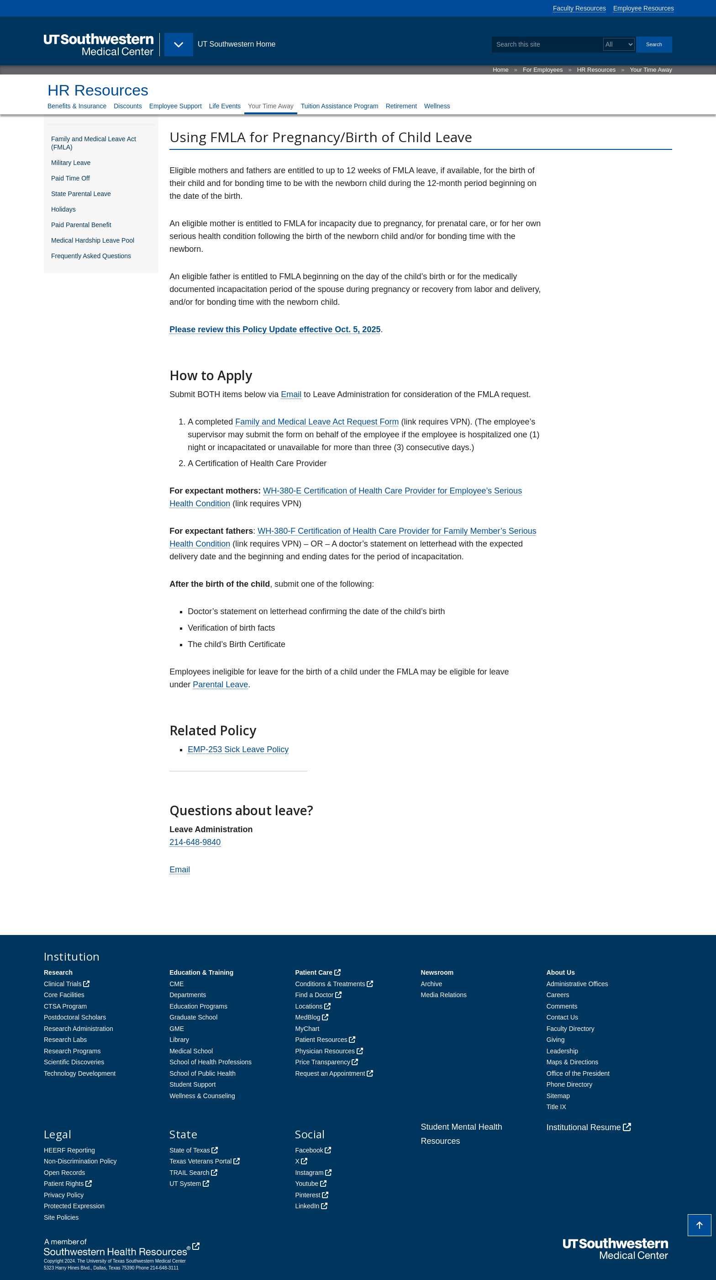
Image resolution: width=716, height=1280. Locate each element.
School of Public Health (202, 1073)
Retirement (401, 106)
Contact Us (562, 1017)
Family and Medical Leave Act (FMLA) (93, 143)
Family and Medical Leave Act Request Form (317, 421)
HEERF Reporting (69, 1150)
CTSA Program (65, 1006)
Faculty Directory (571, 1028)
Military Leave (70, 162)
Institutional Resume (584, 1127)
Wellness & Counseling (202, 1095)
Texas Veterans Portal (200, 1161)
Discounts (128, 106)
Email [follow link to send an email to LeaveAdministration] (291, 394)
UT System (185, 1183)
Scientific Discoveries (74, 1062)
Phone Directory (569, 1084)
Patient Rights (64, 1183)
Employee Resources (643, 8)
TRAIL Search (189, 1172)
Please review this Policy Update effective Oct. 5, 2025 (274, 329)
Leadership (562, 1051)
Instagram (309, 1172)
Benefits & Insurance (76, 106)
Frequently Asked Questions (91, 256)
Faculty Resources (579, 8)
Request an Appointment (330, 1073)
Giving (556, 1039)
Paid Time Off (70, 178)
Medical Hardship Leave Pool (92, 240)
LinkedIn (307, 1206)
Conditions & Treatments (330, 984)
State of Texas (189, 1150)
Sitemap (558, 1095)
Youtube (306, 1183)
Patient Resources (321, 1039)
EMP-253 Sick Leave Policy (238, 749)
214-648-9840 (195, 842)
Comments (562, 1006)
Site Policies (61, 1217)
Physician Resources (325, 1051)
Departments (187, 995)
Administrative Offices (577, 984)
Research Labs (65, 1039)
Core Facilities (64, 995)
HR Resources (596, 69)
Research (58, 972)
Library (179, 1039)
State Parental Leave (81, 193)
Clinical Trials (62, 984)
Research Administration (78, 1028)
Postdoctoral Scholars (75, 1017)
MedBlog (307, 1017)
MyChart (307, 1028)
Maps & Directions (573, 1062)
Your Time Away (651, 69)
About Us (561, 972)
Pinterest (307, 1195)
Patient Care (313, 972)
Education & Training (201, 972)
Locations (308, 1006)
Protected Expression (74, 1206)
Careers (558, 995)
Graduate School (193, 1017)
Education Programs (198, 1006)
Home (501, 69)
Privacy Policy (64, 1195)
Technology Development (80, 1073)
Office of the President (578, 1073)
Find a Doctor (314, 995)
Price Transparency (322, 1062)
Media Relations (444, 995)
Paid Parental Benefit (81, 224)
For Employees (543, 69)
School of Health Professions (210, 1062)
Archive (431, 984)
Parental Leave (220, 684)
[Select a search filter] (619, 44)
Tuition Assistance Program (340, 106)
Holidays (63, 209)
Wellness (437, 106)
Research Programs (72, 1051)
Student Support (192, 1084)
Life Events (225, 106)
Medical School (191, 1051)
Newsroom (437, 972)
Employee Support (175, 106)
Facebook (309, 1150)
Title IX (556, 1106)
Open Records (64, 1172)
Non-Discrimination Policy (80, 1161)
